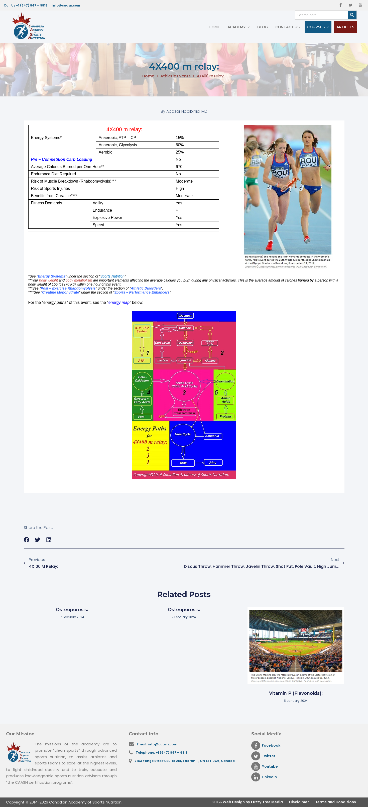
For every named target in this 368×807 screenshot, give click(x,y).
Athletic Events (174, 76)
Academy (236, 27)
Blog (262, 27)
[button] (27, 540)
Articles (345, 27)
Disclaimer (294, 802)
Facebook (266, 745)
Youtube (265, 766)
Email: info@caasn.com (158, 744)
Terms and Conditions (333, 802)
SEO (204, 802)
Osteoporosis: (72, 609)
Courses (316, 27)
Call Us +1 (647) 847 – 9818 (25, 5)
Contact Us (287, 27)
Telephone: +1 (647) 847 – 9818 (163, 753)
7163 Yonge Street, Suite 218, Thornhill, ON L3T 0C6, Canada (186, 761)
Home (214, 27)
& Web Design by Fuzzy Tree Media (243, 802)
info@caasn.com (66, 5)
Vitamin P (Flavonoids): (296, 693)
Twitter (263, 755)
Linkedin (264, 776)
